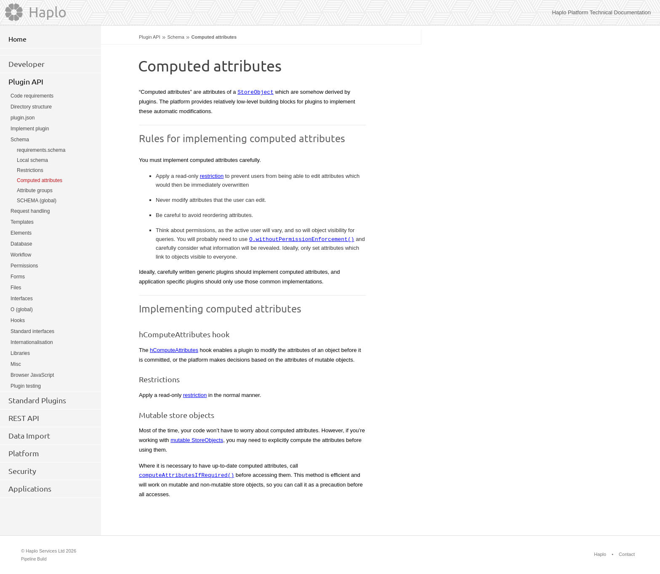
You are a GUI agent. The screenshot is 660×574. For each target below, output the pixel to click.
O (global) (22, 309)
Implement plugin (30, 129)
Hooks (18, 320)
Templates (22, 222)
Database (21, 244)
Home (17, 39)
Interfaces (22, 299)
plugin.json (23, 118)
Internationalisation (32, 342)
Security (22, 471)
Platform (23, 453)
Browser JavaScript (32, 375)
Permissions (24, 266)
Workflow (21, 255)
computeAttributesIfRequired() (186, 475)
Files (16, 288)
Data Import (29, 435)
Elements (21, 233)
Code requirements (32, 96)
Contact (627, 554)
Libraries (20, 353)
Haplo (600, 554)
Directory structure (31, 107)
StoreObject (255, 91)
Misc (16, 364)
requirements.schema (41, 150)
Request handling (30, 211)
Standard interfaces (32, 331)
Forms (18, 277)
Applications (29, 488)
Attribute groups (35, 190)
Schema (175, 37)
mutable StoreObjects (196, 440)
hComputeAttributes (174, 350)
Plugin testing (26, 386)
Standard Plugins (37, 400)
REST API (23, 418)
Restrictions (30, 170)
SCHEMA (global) (36, 201)
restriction (212, 176)
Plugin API (149, 37)
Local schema (32, 160)
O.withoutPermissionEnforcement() (301, 239)
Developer (26, 64)
